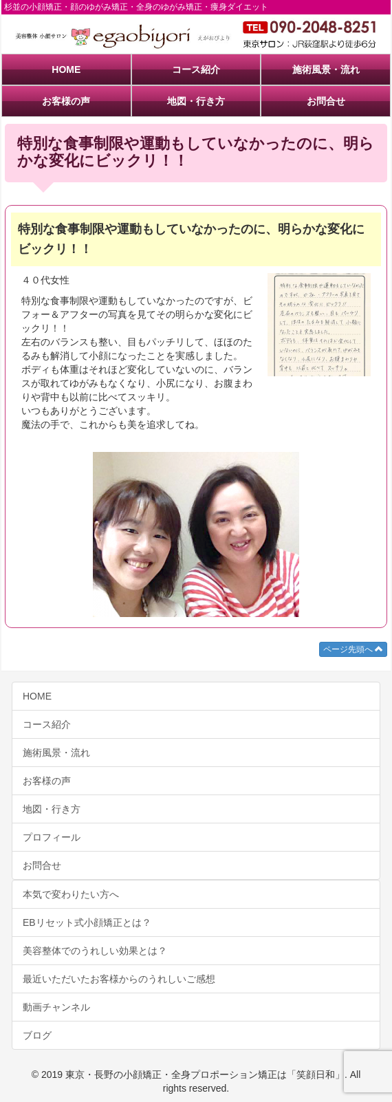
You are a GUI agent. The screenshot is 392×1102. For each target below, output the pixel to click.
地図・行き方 (196, 101)
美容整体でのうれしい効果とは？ (95, 950)
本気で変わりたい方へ (71, 894)
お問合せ (326, 101)
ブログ (37, 1035)
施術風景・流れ (326, 69)
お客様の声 (66, 101)
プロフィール (51, 837)
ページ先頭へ (353, 649)
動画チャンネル (56, 1007)
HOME (66, 69)
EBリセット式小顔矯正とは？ (87, 922)
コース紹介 (196, 69)
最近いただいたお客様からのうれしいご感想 (119, 978)
